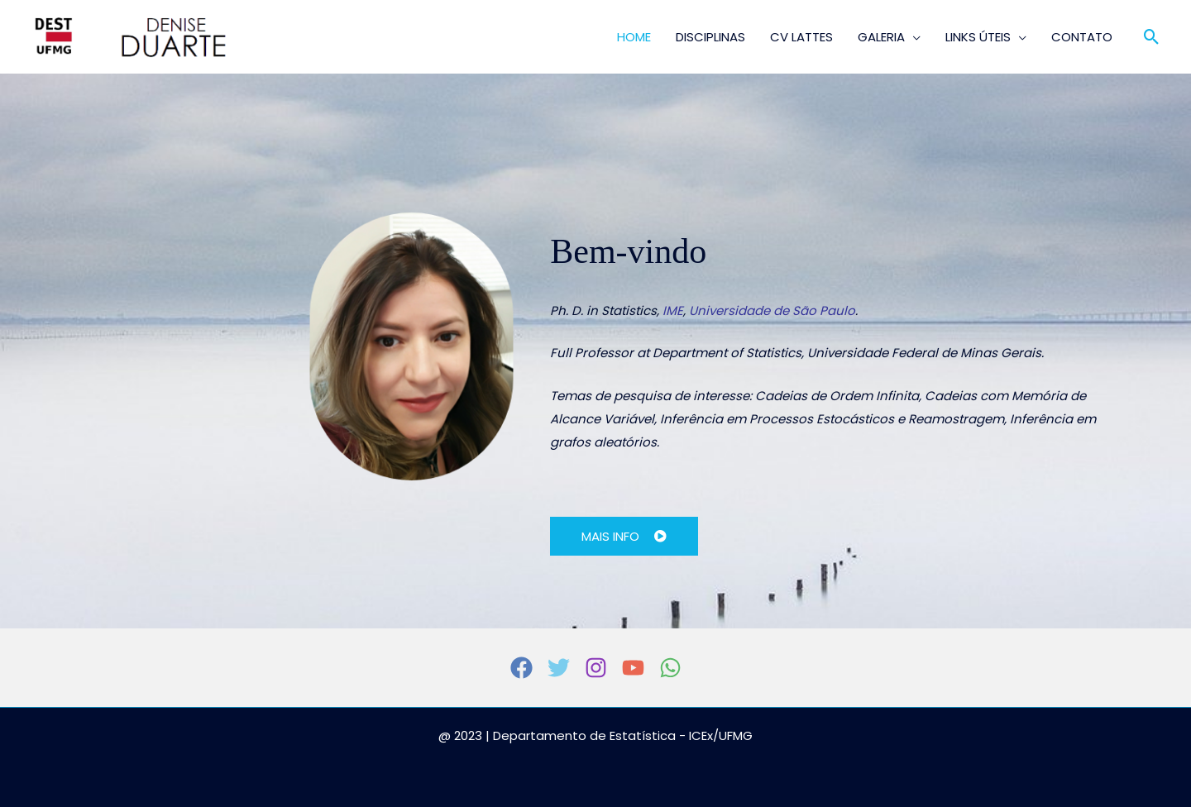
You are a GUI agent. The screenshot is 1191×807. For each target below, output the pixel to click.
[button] (1151, 36)
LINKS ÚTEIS (978, 36)
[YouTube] (633, 667)
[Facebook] (521, 667)
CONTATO (1081, 36)
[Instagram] (595, 667)
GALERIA (881, 36)
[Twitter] (558, 667)
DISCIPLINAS (710, 36)
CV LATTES (801, 36)
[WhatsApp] (670, 667)
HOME (634, 36)
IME (672, 310)
